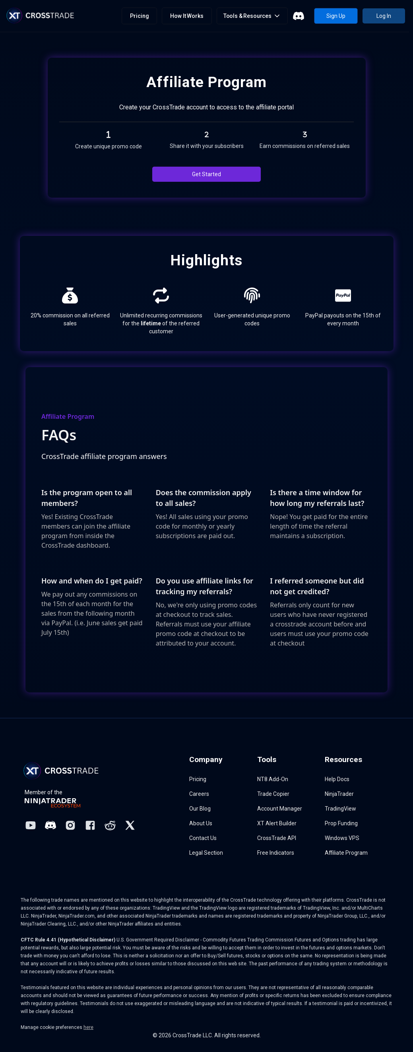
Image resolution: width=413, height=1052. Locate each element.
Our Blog (200, 808)
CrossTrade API (276, 838)
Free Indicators (275, 853)
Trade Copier (273, 794)
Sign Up (335, 16)
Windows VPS (342, 838)
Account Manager (279, 808)
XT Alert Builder (277, 823)
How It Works (186, 16)
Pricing (139, 16)
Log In (383, 16)
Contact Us (203, 838)
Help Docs (337, 779)
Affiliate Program (346, 853)
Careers (199, 794)
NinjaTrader (339, 794)
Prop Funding (341, 823)
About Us (200, 823)
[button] (252, 16)
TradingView (340, 808)
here (88, 1027)
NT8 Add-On (272, 779)
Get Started (206, 174)
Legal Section (206, 853)
